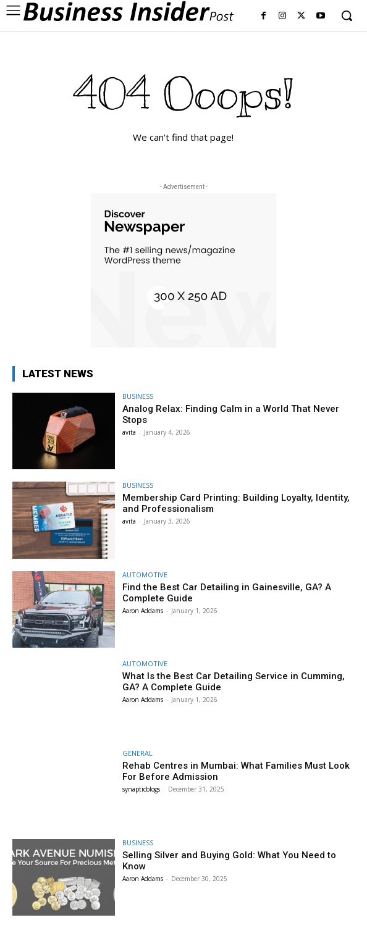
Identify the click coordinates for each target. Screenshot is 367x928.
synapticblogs (141, 789)
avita (129, 432)
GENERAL (137, 753)
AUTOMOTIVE (144, 574)
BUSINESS (137, 396)
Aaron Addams (142, 610)
